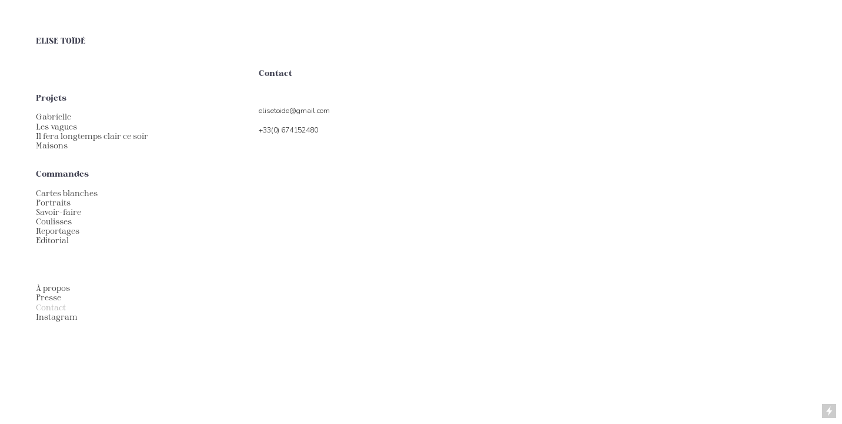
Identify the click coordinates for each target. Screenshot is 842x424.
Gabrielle (53, 116)
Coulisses (54, 221)
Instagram (57, 317)
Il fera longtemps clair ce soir (92, 136)
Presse (48, 297)
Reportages (57, 231)
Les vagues (56, 126)
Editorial (52, 240)
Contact (51, 307)
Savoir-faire (58, 212)
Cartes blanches (67, 193)
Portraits (53, 202)
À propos (53, 288)
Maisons (52, 145)
